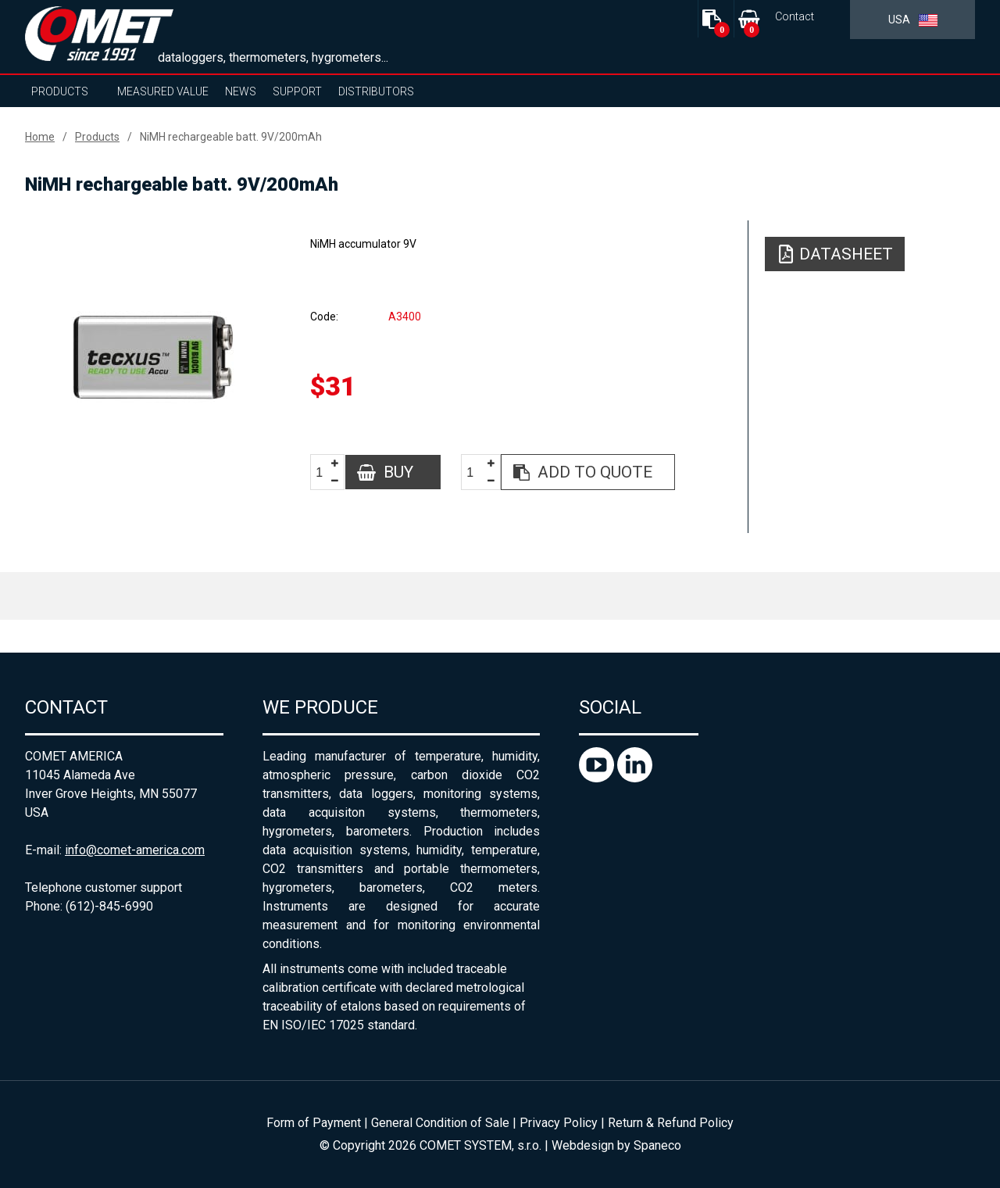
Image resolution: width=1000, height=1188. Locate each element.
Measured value (163, 91)
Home (40, 137)
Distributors (376, 91)
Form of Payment (313, 1122)
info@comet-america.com (135, 850)
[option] (153, 357)
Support (297, 91)
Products (59, 91)
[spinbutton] (325, 472)
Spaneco (657, 1145)
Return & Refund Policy (671, 1122)
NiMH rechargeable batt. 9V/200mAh (231, 137)
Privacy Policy (559, 1122)
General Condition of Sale (440, 1122)
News (240, 91)
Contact (794, 16)
